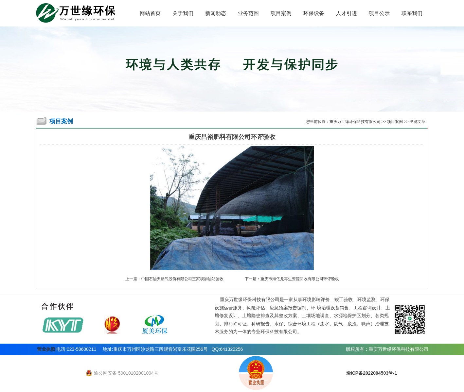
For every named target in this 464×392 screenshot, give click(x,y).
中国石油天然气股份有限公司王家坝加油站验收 (182, 279)
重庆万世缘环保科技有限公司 (355, 121)
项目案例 (281, 13)
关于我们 (182, 13)
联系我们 (412, 13)
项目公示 (379, 13)
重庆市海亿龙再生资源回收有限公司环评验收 (299, 279)
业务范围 (248, 13)
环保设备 (313, 13)
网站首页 (150, 13)
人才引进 (346, 13)
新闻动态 (215, 13)
